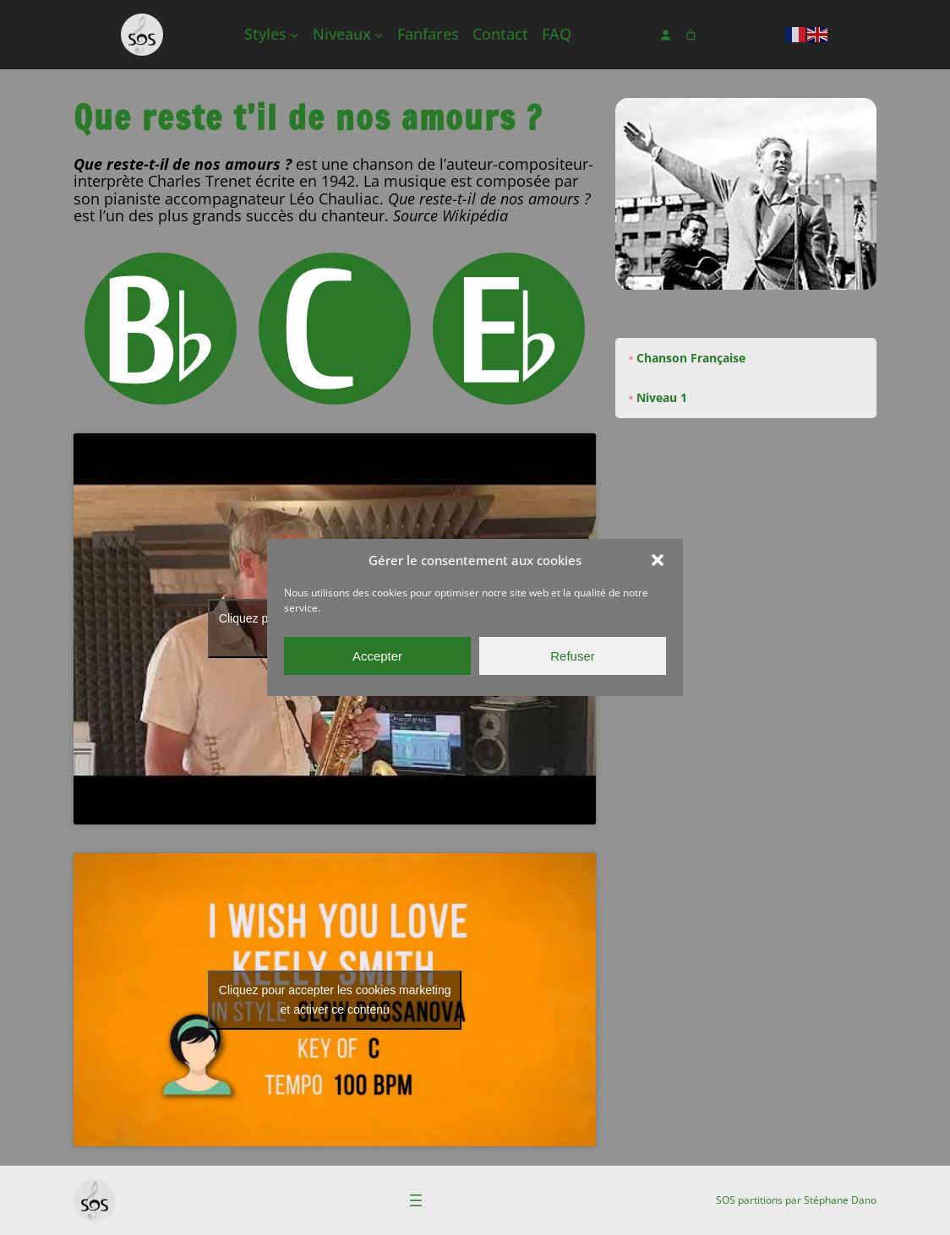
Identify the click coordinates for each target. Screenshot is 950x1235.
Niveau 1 (661, 397)
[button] (657, 560)
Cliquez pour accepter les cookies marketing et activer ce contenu (335, 999)
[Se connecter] (665, 35)
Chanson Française (690, 358)
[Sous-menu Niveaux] (379, 35)
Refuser (572, 656)
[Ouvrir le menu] (416, 1200)
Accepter (377, 656)
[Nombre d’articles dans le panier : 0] (691, 35)
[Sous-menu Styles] (294, 35)
